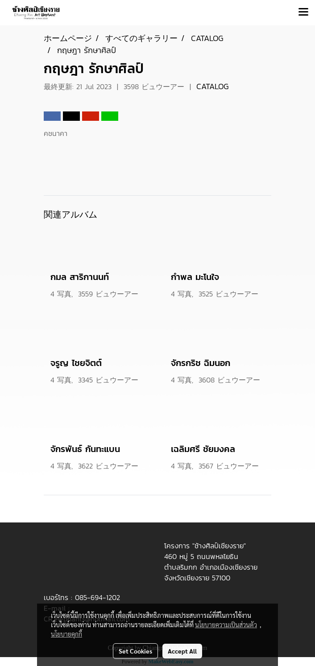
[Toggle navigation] (303, 12)
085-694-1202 (97, 597)
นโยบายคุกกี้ (66, 634)
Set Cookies (135, 651)
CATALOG (212, 86)
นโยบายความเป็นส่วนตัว (226, 625)
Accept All (182, 651)
